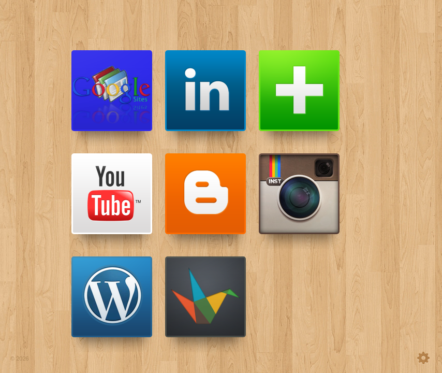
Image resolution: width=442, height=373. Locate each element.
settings (399, 358)
